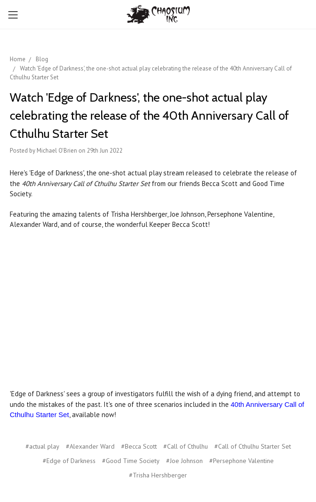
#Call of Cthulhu (185, 446)
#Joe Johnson (184, 461)
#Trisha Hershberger (158, 475)
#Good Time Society (131, 461)
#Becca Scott (139, 446)
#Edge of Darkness (69, 461)
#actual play (42, 446)
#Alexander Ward (90, 446)
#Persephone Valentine (241, 461)
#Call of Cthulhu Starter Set (252, 446)
